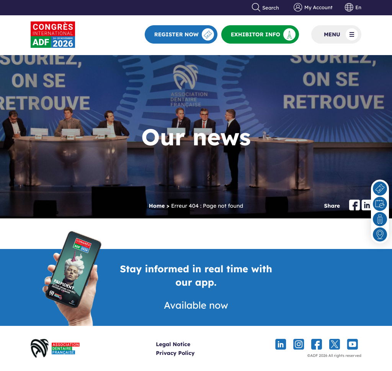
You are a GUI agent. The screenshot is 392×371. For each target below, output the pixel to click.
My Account (313, 7)
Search (265, 7)
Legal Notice (187, 344)
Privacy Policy (189, 353)
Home (157, 205)
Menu (341, 34)
